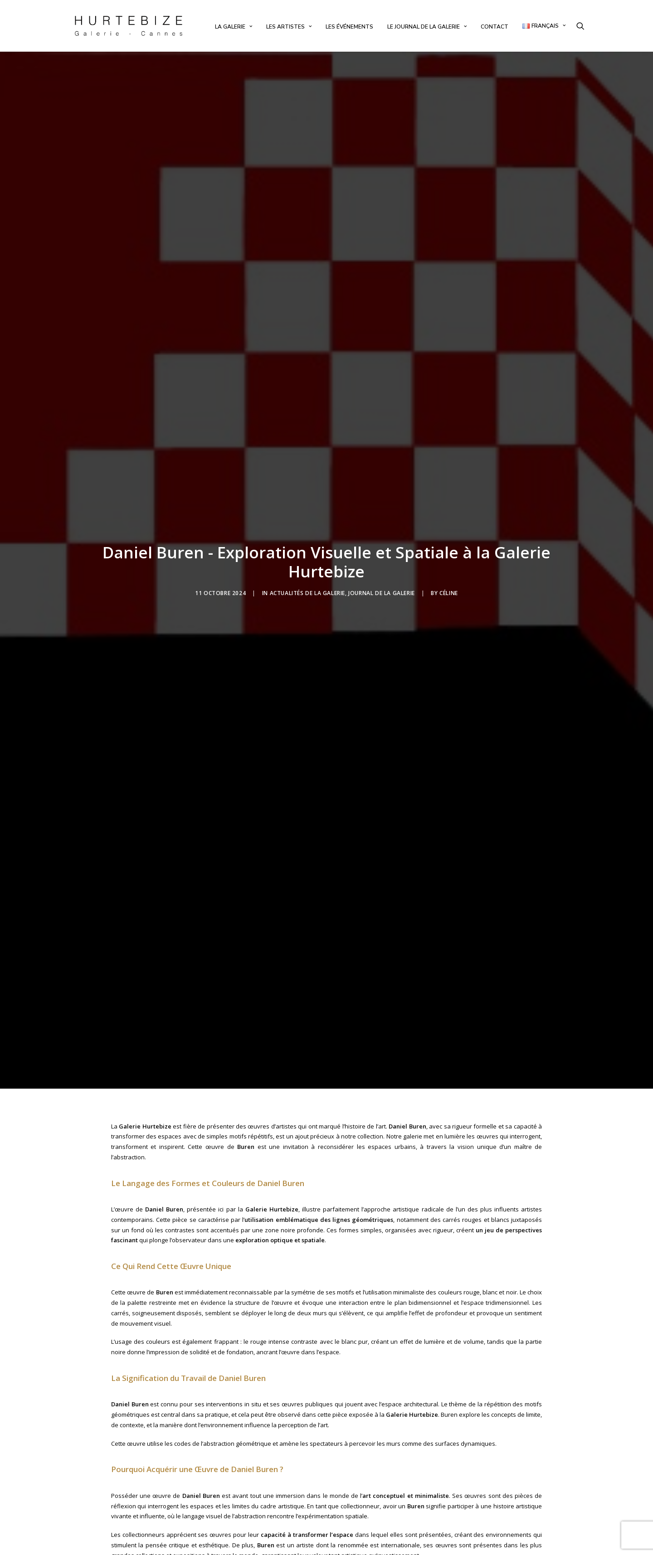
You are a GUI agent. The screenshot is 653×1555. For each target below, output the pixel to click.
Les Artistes (289, 26)
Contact (494, 26)
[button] (580, 26)
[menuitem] (233, 27)
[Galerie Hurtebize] (128, 25)
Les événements (349, 26)
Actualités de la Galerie (307, 551)
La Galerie (233, 26)
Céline (448, 551)
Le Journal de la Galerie (427, 26)
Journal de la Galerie (381, 551)
